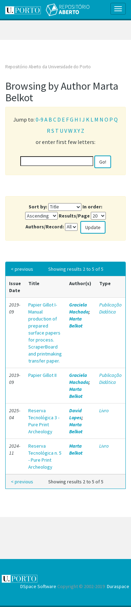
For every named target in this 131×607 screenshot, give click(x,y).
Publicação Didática (110, 308)
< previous (22, 269)
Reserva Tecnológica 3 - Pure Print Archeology (43, 421)
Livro (104, 410)
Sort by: (38, 207)
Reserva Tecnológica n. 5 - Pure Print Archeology (44, 456)
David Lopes (75, 414)
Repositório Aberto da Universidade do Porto (48, 67)
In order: (92, 207)
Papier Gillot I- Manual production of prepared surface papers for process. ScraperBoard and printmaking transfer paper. (45, 333)
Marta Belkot (75, 322)
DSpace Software (38, 586)
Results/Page (74, 216)
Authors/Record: (45, 226)
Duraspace (118, 586)
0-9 (39, 119)
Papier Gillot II (42, 375)
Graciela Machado (78, 308)
